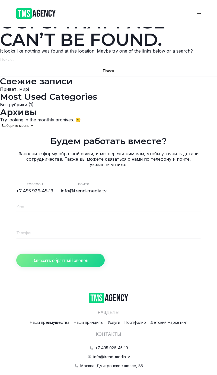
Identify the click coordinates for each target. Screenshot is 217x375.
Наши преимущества (49, 322)
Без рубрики (13, 104)
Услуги (114, 322)
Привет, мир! (14, 89)
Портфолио (135, 322)
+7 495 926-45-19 (34, 190)
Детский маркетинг (168, 322)
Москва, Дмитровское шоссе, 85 (108, 365)
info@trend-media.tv (84, 190)
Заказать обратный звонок (60, 260)
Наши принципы (88, 322)
